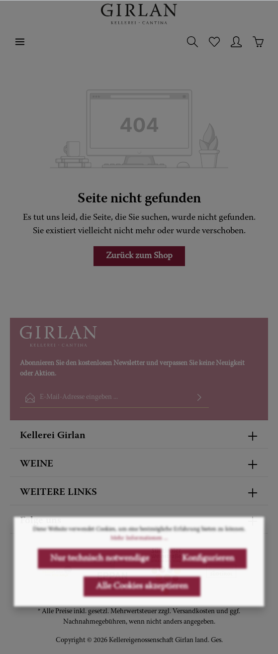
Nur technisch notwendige (99, 588)
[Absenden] (199, 397)
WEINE (36, 464)
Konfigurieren (208, 588)
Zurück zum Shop (139, 256)
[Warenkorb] (258, 42)
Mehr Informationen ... (139, 568)
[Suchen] (192, 42)
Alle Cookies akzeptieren (142, 616)
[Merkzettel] (214, 42)
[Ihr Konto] (236, 42)
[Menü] (20, 42)
